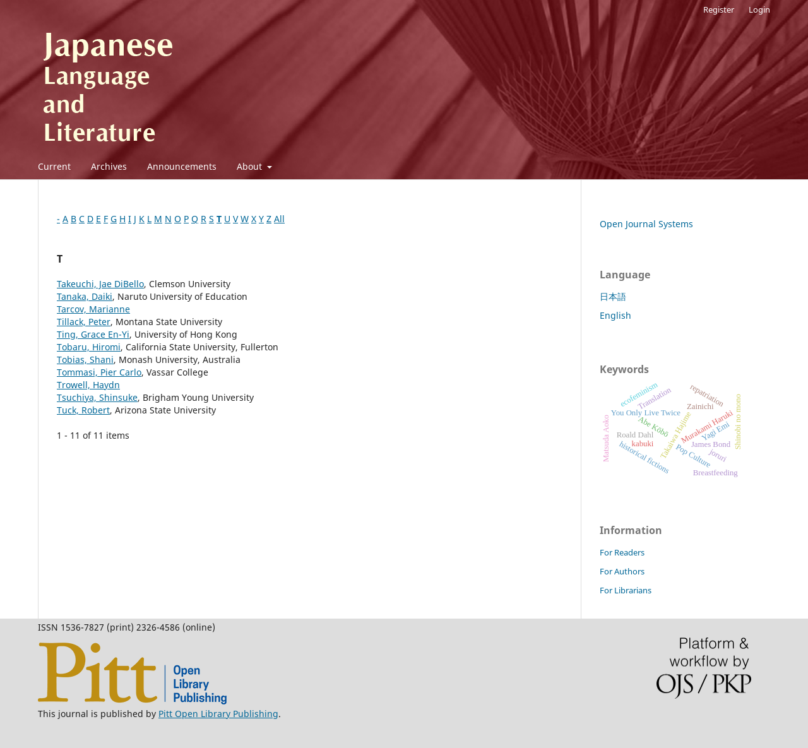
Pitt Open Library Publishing (218, 714)
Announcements (182, 166)
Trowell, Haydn (88, 385)
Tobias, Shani (85, 359)
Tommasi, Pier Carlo (99, 372)
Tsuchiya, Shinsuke (97, 397)
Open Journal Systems (646, 224)
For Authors (622, 571)
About (250, 166)
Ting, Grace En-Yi (93, 334)
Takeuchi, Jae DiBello (100, 284)
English (615, 315)
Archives (109, 166)
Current (54, 166)
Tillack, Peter (83, 322)
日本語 (613, 296)
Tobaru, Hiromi (89, 347)
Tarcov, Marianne (93, 309)
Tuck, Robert (83, 410)
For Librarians (625, 590)
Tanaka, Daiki (84, 296)
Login (759, 9)
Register (718, 9)
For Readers (622, 552)
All (279, 219)
